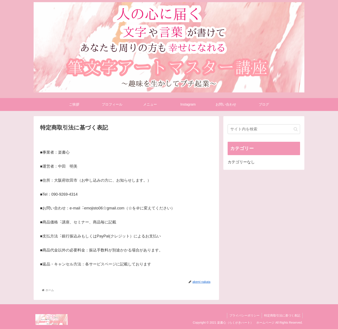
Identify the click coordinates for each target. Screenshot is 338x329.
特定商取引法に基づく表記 (282, 315)
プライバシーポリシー (244, 315)
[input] (264, 129)
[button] (295, 129)
